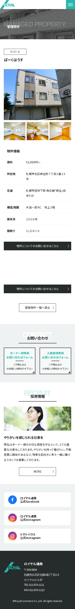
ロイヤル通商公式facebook (29, 499)
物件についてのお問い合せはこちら (38, 246)
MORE (38, 471)
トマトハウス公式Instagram (30, 536)
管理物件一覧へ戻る (37, 308)
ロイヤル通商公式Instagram (30, 518)
